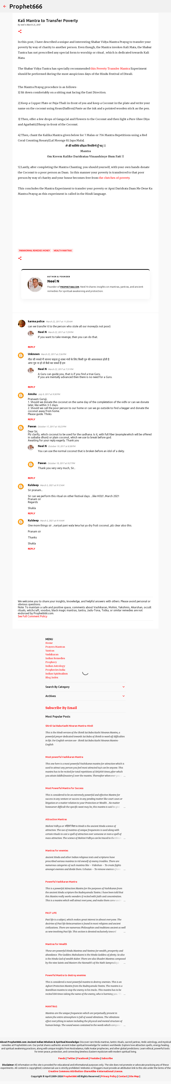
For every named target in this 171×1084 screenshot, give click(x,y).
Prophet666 (25, 6)
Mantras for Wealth (56, 944)
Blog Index (51, 677)
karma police (36, 321)
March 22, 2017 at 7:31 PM (60, 369)
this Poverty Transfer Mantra (110, 68)
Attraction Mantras (56, 819)
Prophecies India (55, 669)
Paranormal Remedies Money (34, 250)
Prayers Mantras (55, 646)
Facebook (82, 1058)
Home (49, 642)
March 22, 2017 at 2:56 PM (53, 354)
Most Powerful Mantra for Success (64, 788)
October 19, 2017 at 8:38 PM (61, 446)
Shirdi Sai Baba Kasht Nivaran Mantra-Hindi (69, 726)
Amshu (32, 394)
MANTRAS (51, 1006)
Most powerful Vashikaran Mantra (64, 757)
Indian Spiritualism (56, 673)
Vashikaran (51, 654)
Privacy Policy (109, 1076)
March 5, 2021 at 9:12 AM (52, 485)
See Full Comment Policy (32, 616)
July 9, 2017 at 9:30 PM (49, 394)
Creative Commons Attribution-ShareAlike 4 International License (85, 1071)
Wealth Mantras (63, 250)
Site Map (134, 1076)
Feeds (61, 1058)
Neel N (42, 331)
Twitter (71, 1058)
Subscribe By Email (61, 708)
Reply (31, 347)
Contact (122, 1076)
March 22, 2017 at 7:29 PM (60, 332)
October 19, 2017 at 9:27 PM (61, 463)
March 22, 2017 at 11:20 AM (59, 321)
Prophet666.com (69, 287)
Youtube (95, 1058)
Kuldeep (33, 485)
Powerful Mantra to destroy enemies (65, 975)
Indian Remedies (55, 658)
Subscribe (107, 1058)
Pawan (32, 426)
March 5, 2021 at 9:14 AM (52, 520)
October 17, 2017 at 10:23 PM (52, 426)
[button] (20, 31)
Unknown (34, 353)
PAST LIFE (51, 913)
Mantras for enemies (56, 850)
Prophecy (51, 662)
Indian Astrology (55, 665)
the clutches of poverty (114, 177)
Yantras (49, 650)
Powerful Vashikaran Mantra (61, 881)
